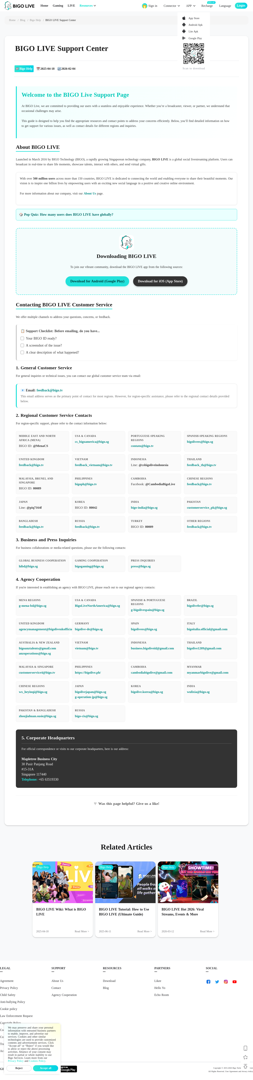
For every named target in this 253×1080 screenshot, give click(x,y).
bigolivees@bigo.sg (200, 442)
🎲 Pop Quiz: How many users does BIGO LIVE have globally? (66, 214)
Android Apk (195, 24)
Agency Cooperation (64, 994)
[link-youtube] (234, 981)
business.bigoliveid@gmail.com (152, 648)
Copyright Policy (10, 1023)
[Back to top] (245, 1066)
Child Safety (7, 994)
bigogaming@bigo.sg (89, 566)
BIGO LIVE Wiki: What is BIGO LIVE (61, 911)
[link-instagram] (225, 981)
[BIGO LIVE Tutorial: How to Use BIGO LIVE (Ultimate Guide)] (125, 882)
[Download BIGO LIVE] (245, 1048)
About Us (90, 193)
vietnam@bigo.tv (87, 648)
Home (44, 5)
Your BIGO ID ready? (39, 338)
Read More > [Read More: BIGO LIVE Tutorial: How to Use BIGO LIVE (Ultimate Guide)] (144, 931)
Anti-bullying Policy (12, 1001)
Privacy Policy (9, 987)
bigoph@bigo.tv (86, 484)
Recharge (207, 5)
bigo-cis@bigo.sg (86, 716)
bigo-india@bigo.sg (144, 507)
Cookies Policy (37, 1061)
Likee (157, 980)
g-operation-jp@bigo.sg (91, 697)
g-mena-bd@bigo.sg (32, 606)
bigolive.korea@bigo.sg (147, 692)
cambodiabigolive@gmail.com (152, 672)
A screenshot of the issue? (41, 345)
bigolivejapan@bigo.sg (90, 692)
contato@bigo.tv (142, 446)
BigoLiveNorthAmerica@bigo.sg (97, 606)
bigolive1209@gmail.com (204, 648)
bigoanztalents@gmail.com (37, 648)
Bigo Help (43, 867)
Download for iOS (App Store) (160, 281)
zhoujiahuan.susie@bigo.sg (37, 716)
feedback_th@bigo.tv (201, 465)
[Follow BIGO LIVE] (245, 1057)
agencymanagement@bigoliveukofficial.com (49, 629)
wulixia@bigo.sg (198, 692)
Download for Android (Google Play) (97, 281)
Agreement (6, 980)
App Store (193, 18)
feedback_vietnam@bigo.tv (94, 465)
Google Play (195, 38)
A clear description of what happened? (50, 352)
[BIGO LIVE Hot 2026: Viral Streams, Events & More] (188, 882)
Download (109, 980)
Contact (56, 987)
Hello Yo (159, 987)
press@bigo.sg (141, 566)
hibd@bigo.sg (28, 566)
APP (188, 5)
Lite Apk (193, 31)
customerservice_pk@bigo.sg (207, 507)
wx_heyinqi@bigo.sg (33, 692)
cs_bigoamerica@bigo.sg (92, 442)
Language (225, 5)
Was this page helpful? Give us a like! (126, 803)
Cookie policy (8, 1008)
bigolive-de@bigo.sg (89, 629)
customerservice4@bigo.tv (37, 672)
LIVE (71, 5)
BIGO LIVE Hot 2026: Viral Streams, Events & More (183, 911)
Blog (106, 987)
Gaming (58, 5)
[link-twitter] (217, 981)
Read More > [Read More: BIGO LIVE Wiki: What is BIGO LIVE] (82, 931)
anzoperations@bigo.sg (35, 653)
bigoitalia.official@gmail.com (207, 629)
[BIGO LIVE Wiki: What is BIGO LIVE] (62, 882)
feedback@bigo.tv (50, 390)
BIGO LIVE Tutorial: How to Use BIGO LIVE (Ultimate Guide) (124, 911)
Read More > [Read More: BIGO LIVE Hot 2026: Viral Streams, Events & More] (207, 931)
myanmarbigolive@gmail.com (207, 672)
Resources (86, 5)
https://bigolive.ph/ (88, 672)
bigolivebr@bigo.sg (200, 606)
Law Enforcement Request (16, 1016)
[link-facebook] (208, 981)
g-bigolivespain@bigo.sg (147, 610)
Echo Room (161, 994)
